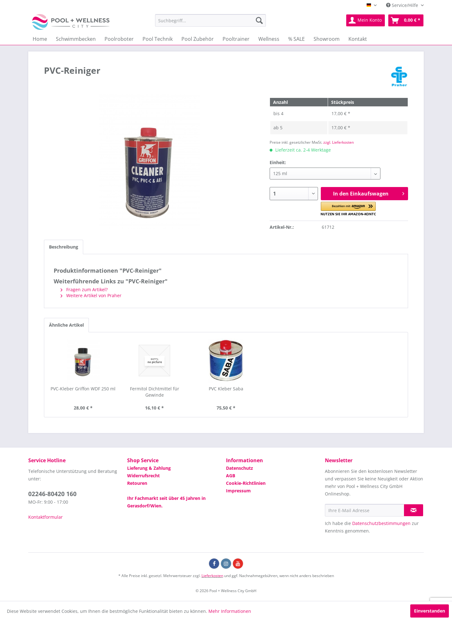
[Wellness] (269, 39)
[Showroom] (326, 39)
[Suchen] (259, 20)
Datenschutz (239, 468)
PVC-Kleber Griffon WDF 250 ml (83, 389)
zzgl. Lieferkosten (338, 142)
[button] (348, 209)
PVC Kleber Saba (226, 389)
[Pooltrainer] (236, 39)
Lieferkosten (212, 575)
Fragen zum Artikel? (84, 289)
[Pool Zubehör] (197, 39)
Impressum (238, 491)
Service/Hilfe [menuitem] (402, 5)
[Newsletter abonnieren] (413, 510)
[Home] (39, 39)
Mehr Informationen (229, 611)
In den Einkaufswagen (368, 193)
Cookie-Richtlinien (246, 483)
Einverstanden (429, 611)
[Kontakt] (357, 39)
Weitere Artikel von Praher (91, 295)
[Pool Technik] (157, 39)
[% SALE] (296, 39)
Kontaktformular (45, 517)
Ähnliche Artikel (66, 325)
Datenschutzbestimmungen (381, 523)
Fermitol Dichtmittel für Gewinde (154, 392)
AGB (230, 476)
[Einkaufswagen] (406, 20)
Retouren (137, 483)
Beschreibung (63, 247)
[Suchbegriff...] (210, 20)
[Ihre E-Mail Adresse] (364, 510)
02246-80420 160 (52, 494)
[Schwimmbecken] (75, 39)
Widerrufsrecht (143, 476)
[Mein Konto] (365, 20)
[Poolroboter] (119, 39)
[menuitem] (210, 20)
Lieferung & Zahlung (149, 468)
